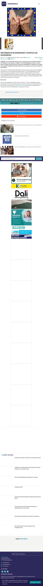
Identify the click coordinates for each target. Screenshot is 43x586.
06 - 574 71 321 (26, 103)
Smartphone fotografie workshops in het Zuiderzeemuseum (28, 457)
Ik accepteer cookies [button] (35, 582)
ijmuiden (2, 59)
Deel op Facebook (21, 110)
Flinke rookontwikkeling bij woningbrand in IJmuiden (26, 477)
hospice (6, 59)
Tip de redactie (21, 116)
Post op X (22, 113)
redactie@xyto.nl (6, 564)
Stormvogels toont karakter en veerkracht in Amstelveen (27, 516)
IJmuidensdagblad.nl (12, 4)
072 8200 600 (6, 562)
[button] (0, 43)
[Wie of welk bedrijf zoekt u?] (18, 158)
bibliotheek (27, 57)
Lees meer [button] (4, 583)
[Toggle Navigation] (39, 4)
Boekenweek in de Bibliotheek (22, 136)
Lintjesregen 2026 (19, 487)
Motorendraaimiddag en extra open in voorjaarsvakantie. (28, 146)
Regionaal (12, 59)
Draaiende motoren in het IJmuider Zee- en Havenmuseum (28, 125)
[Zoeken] (39, 158)
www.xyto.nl (5, 566)
